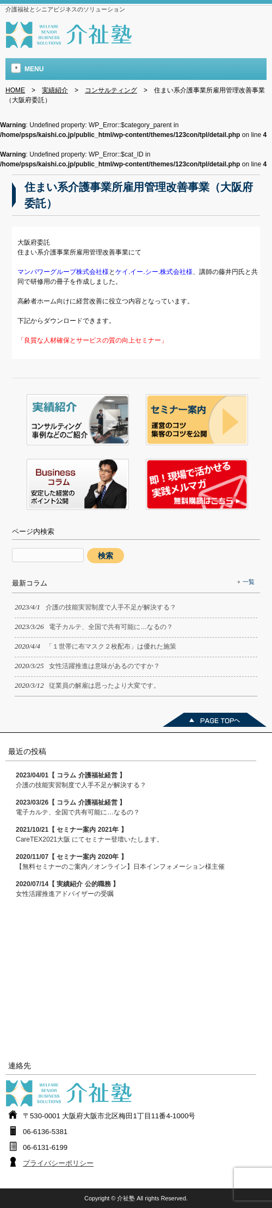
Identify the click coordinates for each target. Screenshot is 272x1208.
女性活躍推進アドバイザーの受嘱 (67, 889)
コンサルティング (111, 90)
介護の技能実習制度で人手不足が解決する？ (81, 780)
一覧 (249, 581)
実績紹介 (55, 90)
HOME (15, 90)
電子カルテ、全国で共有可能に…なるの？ (78, 807)
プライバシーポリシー (58, 1163)
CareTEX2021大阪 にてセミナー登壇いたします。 (89, 834)
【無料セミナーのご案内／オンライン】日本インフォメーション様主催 (120, 861)
